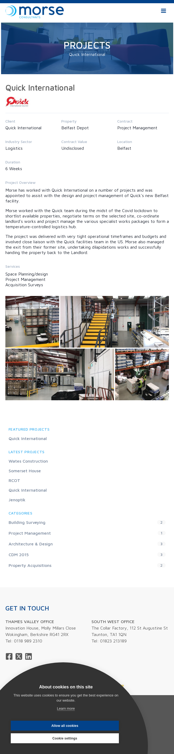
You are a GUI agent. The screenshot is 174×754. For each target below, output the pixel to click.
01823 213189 (113, 640)
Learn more (66, 708)
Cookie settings (64, 738)
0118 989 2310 (28, 640)
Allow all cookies (64, 726)
